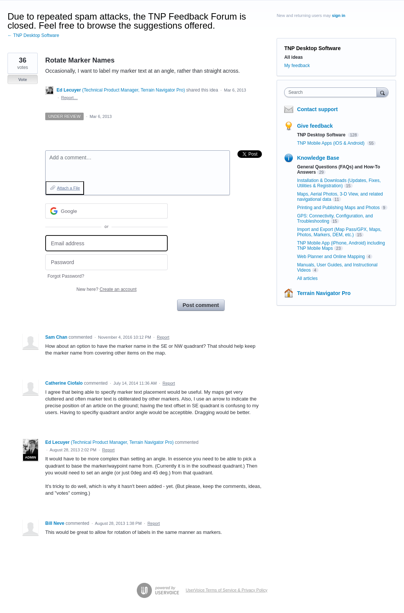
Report (163, 337)
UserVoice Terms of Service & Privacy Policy (227, 590)
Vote (22, 79)
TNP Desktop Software (312, 48)
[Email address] (106, 243)
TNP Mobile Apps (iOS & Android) (331, 143)
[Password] (106, 262)
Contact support (317, 109)
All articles (307, 278)
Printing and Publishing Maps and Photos (338, 207)
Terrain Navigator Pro (323, 293)
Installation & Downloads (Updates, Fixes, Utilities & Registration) (339, 183)
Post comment (201, 305)
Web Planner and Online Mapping (331, 256)
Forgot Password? (65, 276)
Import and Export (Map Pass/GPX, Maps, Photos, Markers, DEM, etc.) (339, 232)
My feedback (297, 65)
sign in (338, 15)
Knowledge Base (318, 158)
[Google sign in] (106, 211)
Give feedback (315, 126)
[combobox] (332, 92)
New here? (106, 289)
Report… (69, 97)
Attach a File (68, 188)
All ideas (293, 57)
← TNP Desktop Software (33, 35)
